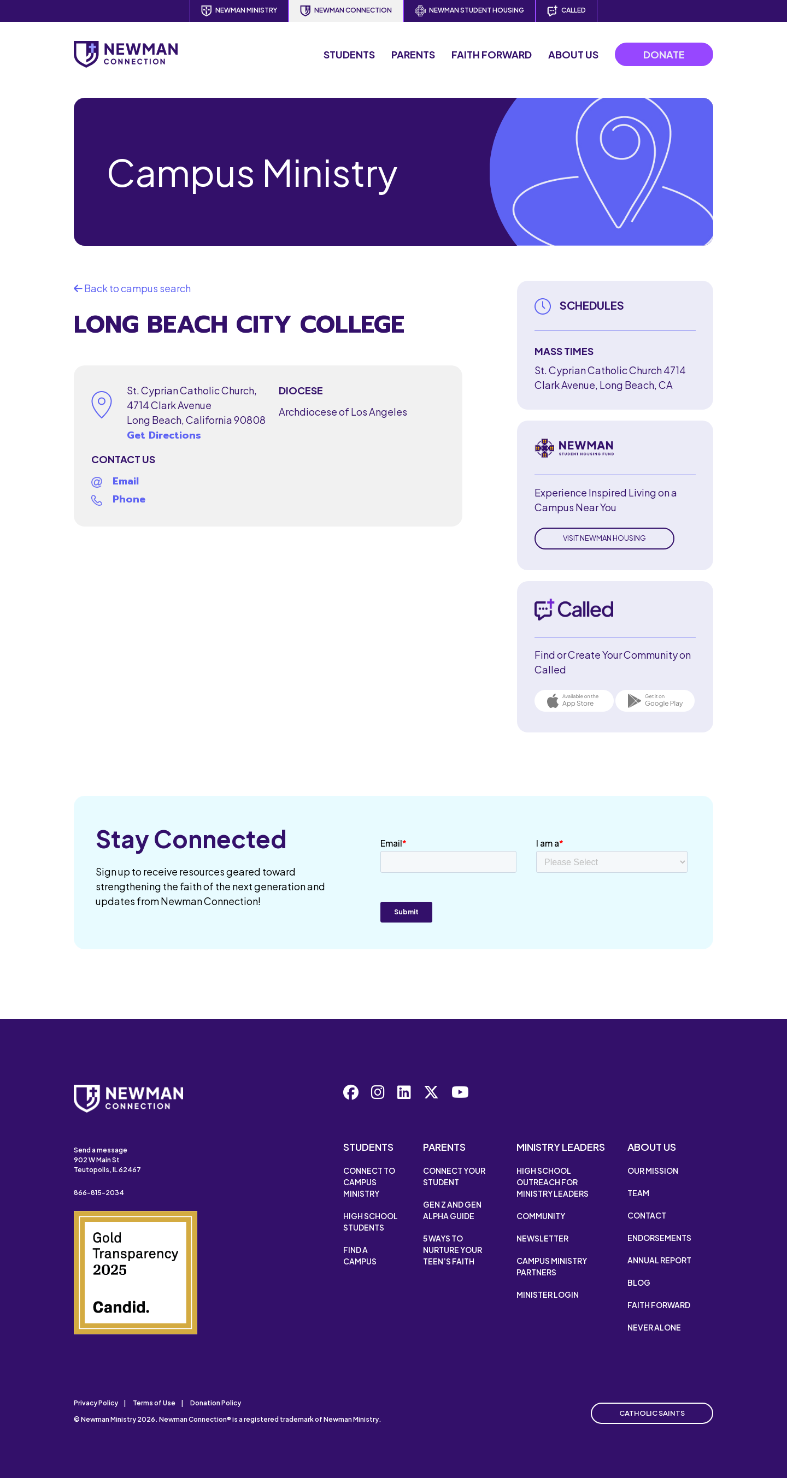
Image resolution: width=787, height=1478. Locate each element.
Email (126, 481)
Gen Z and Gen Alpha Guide (452, 1210)
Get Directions (164, 435)
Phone (129, 499)
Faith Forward (491, 54)
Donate (664, 54)
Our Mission (652, 1170)
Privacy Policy (96, 1403)
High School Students (370, 1221)
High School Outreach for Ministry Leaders (552, 1182)
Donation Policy (215, 1403)
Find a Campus (360, 1255)
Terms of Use (154, 1403)
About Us (573, 54)
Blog (638, 1282)
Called (566, 10)
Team (638, 1193)
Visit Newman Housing (604, 538)
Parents (413, 54)
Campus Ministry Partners (551, 1266)
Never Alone (654, 1327)
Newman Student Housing (469, 10)
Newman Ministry (239, 10)
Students (349, 54)
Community (540, 1216)
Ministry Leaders (560, 1146)
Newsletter (542, 1238)
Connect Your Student (454, 1176)
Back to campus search (132, 288)
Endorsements (659, 1238)
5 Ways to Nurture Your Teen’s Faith (452, 1249)
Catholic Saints (652, 1413)
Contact (646, 1215)
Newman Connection (346, 10)
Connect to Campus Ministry (369, 1182)
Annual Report (659, 1260)
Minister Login (547, 1294)
